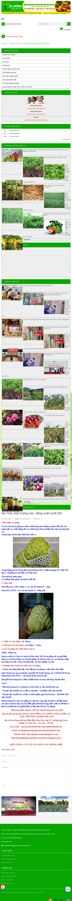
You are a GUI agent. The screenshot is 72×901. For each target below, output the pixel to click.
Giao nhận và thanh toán (8, 876)
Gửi (4, 785)
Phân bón (36, 65)
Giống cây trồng (36, 55)
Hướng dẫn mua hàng (8, 873)
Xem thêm (27, 239)
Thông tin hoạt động (15, 43)
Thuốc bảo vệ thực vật (11, 69)
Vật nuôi (36, 62)
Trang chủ (4, 43)
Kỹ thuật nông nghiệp (36, 83)
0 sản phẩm (65, 29)
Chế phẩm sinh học (36, 72)
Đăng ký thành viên (7, 883)
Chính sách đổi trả (6, 862)
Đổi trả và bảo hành (7, 880)
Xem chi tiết (65, 139)
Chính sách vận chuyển (8, 859)
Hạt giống (36, 58)
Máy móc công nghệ (36, 76)
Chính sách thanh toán (8, 855)
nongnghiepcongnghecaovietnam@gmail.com (17, 845)
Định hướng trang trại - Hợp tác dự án (17, 87)
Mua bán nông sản (36, 80)
